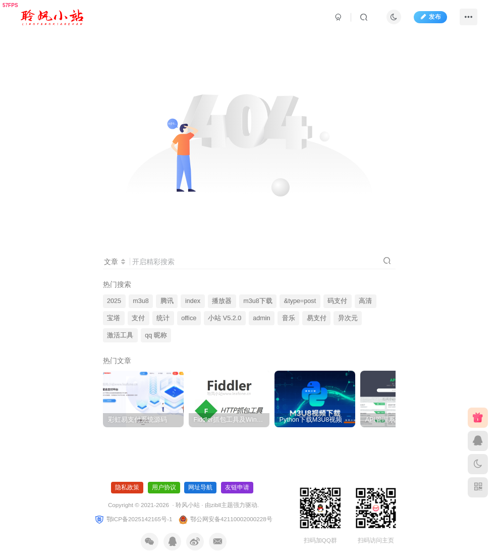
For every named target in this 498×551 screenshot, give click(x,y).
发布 (430, 16)
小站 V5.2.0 (224, 318)
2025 (114, 301)
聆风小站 (188, 505)
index (192, 301)
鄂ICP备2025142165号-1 (133, 519)
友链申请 (237, 487)
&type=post (300, 301)
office (188, 318)
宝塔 (113, 318)
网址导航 (200, 487)
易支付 (316, 318)
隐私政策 (127, 487)
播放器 (222, 301)
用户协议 (164, 487)
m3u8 (141, 301)
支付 (138, 318)
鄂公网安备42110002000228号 (225, 519)
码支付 (337, 301)
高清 (365, 301)
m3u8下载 (257, 301)
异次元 (348, 318)
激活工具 (120, 335)
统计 (163, 318)
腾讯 (167, 301)
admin (261, 318)
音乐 (288, 318)
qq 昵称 (156, 335)
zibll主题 (222, 505)
